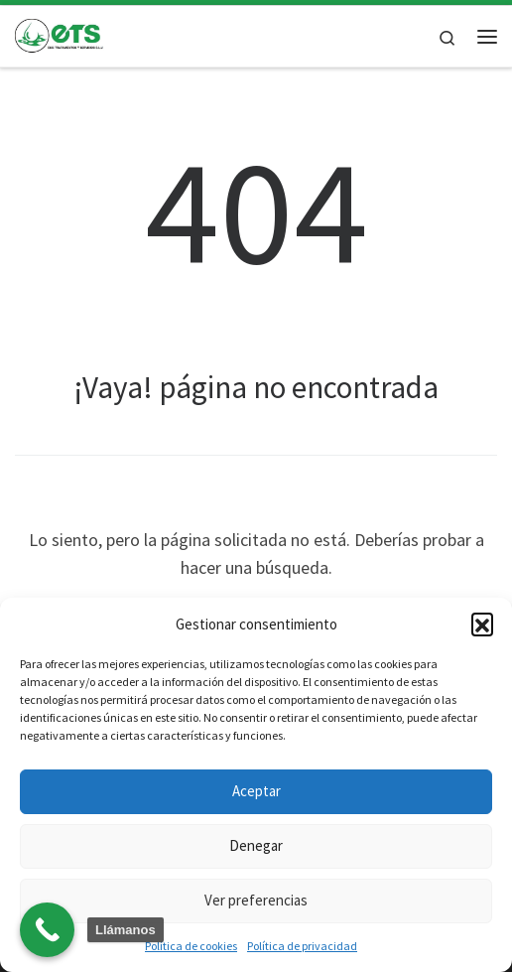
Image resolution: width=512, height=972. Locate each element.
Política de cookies (191, 945)
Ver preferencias (256, 900)
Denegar (256, 845)
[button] (482, 623)
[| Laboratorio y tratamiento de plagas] (59, 34)
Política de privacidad (302, 945)
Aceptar (256, 790)
